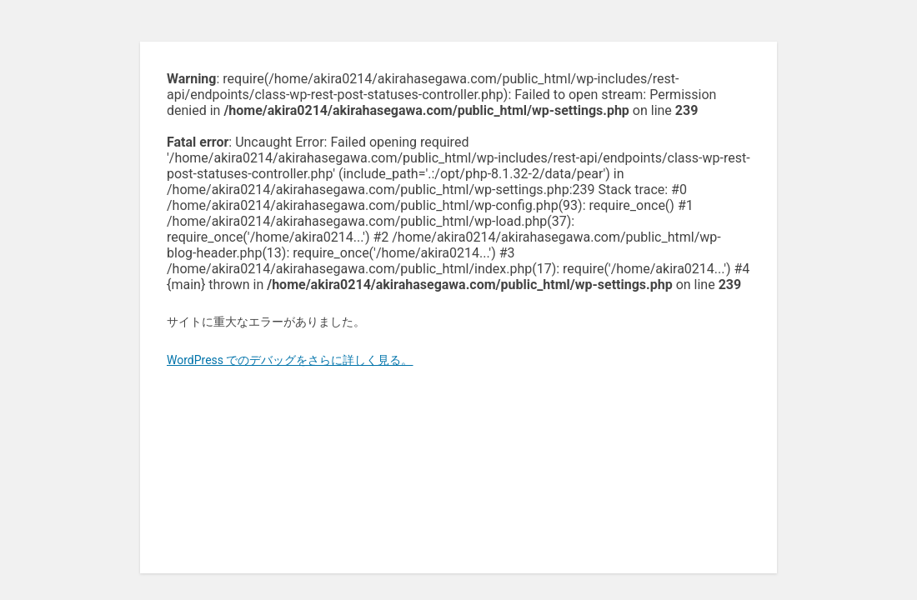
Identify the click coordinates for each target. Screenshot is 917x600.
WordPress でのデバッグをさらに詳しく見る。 (290, 360)
